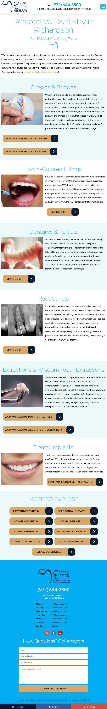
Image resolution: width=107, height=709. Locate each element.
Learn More (58, 212)
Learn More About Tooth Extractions (28, 416)
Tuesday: (40, 607)
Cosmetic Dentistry (26, 531)
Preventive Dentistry (26, 511)
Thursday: (40, 615)
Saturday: (40, 622)
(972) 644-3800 (63, 5)
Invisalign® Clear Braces (71, 531)
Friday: (39, 618)
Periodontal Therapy (71, 511)
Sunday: (39, 626)
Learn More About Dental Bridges (25, 151)
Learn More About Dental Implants (70, 481)
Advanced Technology (26, 541)
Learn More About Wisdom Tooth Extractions (33, 429)
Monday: (40, 604)
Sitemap (55, 700)
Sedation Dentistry (71, 541)
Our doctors (60, 394)
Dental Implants (71, 521)
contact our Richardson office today (41, 72)
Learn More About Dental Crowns (25, 138)
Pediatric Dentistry (26, 521)
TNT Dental (86, 700)
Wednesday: (42, 611)
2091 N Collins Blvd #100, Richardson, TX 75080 (63, 9)
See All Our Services (49, 551)
